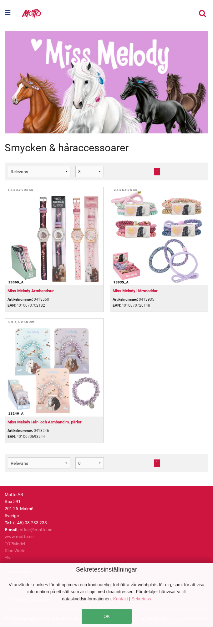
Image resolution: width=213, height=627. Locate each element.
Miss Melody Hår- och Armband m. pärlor (45, 422)
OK (107, 616)
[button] (13, 12)
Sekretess (141, 598)
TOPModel (15, 543)
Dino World (15, 550)
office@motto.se (36, 529)
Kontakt (121, 598)
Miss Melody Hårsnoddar (135, 290)
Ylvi (8, 557)
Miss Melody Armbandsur (31, 290)
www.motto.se (19, 536)
